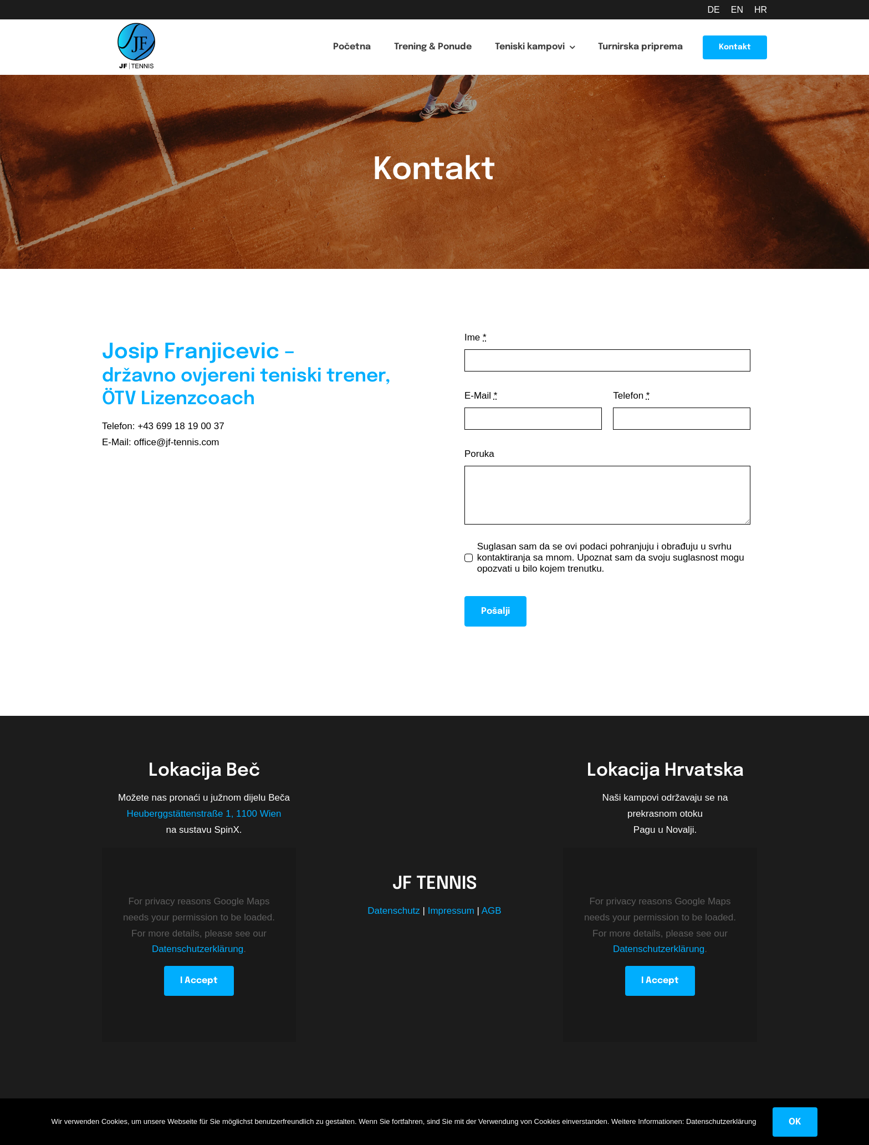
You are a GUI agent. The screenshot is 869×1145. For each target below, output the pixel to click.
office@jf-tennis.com (176, 442)
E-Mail (481, 395)
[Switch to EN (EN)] (731, 9)
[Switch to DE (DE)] (707, 9)
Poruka (479, 454)
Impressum (451, 910)
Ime (475, 337)
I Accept (199, 980)
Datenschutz (393, 910)
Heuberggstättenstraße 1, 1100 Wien (204, 813)
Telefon (631, 395)
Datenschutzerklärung (197, 949)
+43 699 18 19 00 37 (180, 426)
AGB (492, 910)
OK (795, 1122)
